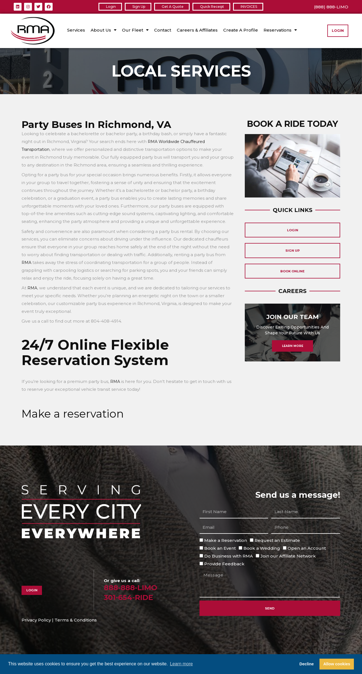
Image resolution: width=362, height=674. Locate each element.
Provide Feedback (224, 563)
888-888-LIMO (134, 587)
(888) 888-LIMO (331, 6)
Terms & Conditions (76, 620)
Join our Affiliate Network (288, 555)
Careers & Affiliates (197, 30)
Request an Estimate (277, 540)
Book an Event (220, 548)
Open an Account (307, 548)
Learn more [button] (181, 663)
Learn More (292, 357)
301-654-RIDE (132, 597)
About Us (103, 30)
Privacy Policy (36, 620)
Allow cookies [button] (336, 664)
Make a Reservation (225, 540)
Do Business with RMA (228, 555)
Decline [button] (306, 664)
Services (76, 30)
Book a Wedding (261, 548)
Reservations (280, 30)
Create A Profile (240, 30)
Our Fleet (135, 30)
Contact (162, 30)
